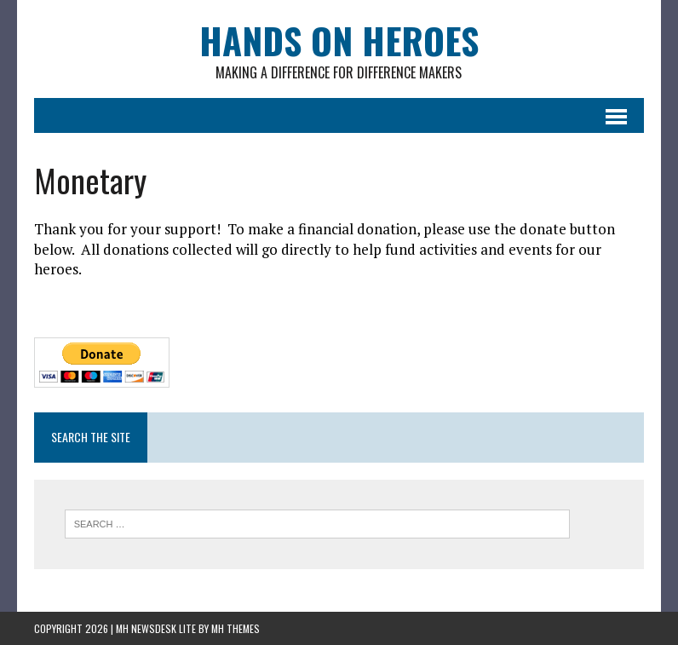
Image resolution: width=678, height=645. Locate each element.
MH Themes (235, 628)
